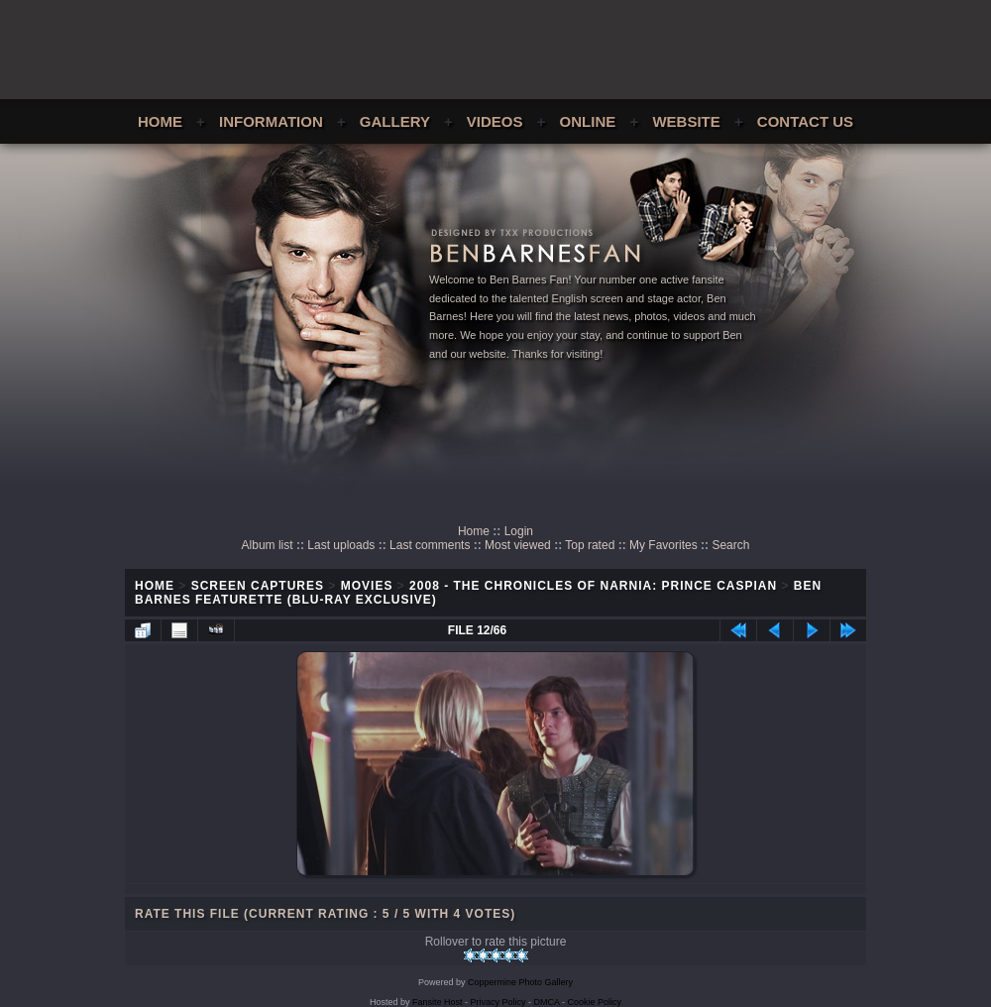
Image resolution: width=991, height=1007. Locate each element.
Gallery (395, 121)
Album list (267, 545)
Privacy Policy (498, 1002)
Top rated (589, 545)
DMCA (547, 1002)
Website (685, 121)
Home (160, 121)
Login (518, 531)
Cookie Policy (595, 1002)
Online (588, 121)
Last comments (429, 545)
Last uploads (341, 545)
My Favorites (663, 545)
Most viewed (518, 545)
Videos (495, 121)
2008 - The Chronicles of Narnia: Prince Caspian (593, 586)
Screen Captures (257, 586)
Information (271, 121)
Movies (367, 586)
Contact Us (805, 121)
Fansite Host (437, 1002)
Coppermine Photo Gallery (520, 982)
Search (730, 545)
